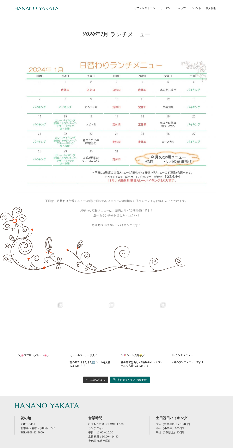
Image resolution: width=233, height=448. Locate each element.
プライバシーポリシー (103, 444)
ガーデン (165, 8)
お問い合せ (54, 444)
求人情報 (211, 8)
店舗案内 (36, 444)
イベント (195, 8)
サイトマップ (76, 444)
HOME (21, 444)
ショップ (180, 8)
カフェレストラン (144, 8)
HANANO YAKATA (36, 8)
